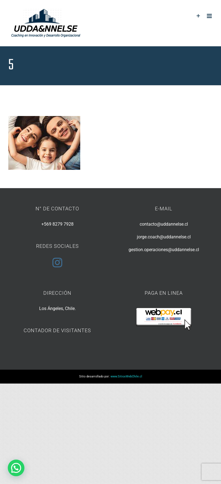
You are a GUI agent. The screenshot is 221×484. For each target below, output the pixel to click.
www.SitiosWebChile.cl (126, 376)
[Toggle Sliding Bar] (198, 16)
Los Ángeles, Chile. (57, 308)
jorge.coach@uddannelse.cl (164, 237)
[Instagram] (57, 262)
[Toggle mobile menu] (210, 16)
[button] (16, 468)
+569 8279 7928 (57, 224)
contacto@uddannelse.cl (164, 224)
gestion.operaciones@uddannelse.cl (164, 249)
